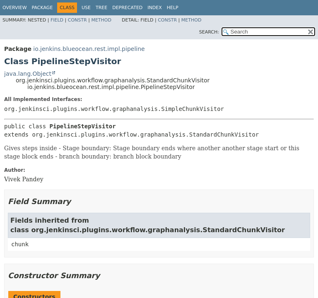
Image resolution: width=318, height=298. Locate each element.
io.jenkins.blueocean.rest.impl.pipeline (89, 49)
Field (57, 20)
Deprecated (127, 7)
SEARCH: (209, 32)
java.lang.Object (27, 73)
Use (86, 7)
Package (42, 7)
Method (101, 20)
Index (154, 7)
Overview (14, 7)
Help (172, 7)
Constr (77, 20)
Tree (101, 7)
